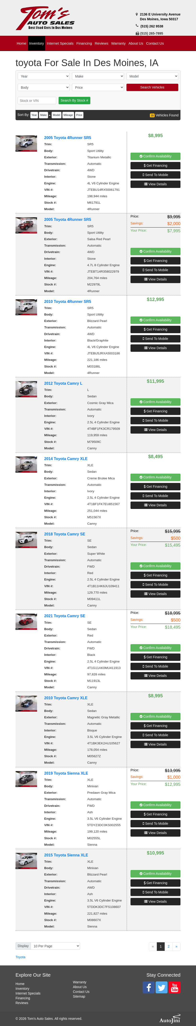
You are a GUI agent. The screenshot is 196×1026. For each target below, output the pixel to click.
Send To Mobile (155, 175)
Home (20, 984)
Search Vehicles (152, 87)
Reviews (22, 1003)
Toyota (20, 957)
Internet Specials (28, 993)
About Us (80, 987)
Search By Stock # (74, 100)
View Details (155, 184)
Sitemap (79, 996)
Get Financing (155, 165)
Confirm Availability (156, 156)
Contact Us (81, 992)
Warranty (79, 982)
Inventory (22, 988)
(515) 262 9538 (152, 26)
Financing (23, 998)
